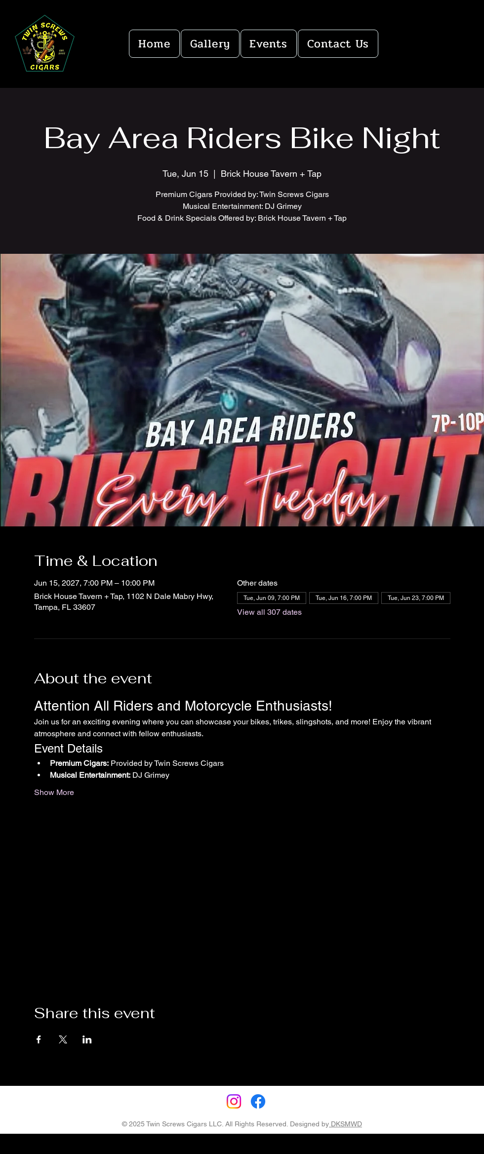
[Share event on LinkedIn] (87, 1039)
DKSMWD (345, 1124)
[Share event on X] (63, 1039)
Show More (54, 792)
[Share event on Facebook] (38, 1039)
